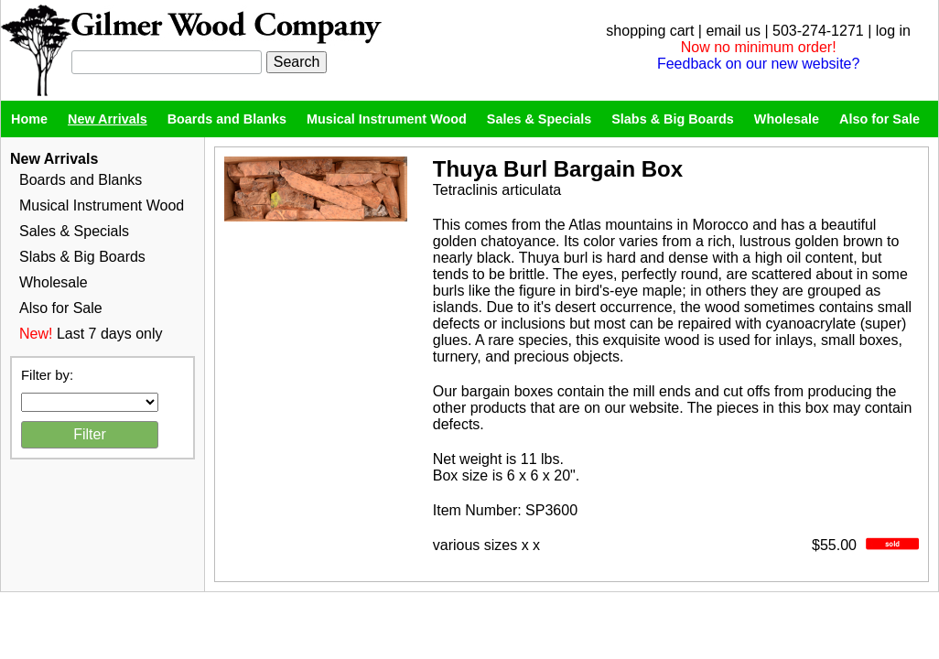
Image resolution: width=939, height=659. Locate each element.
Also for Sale (879, 119)
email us (733, 30)
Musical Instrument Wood (387, 119)
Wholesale (786, 119)
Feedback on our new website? (758, 63)
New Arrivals (107, 119)
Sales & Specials (539, 119)
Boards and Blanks (226, 119)
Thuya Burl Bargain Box (558, 169)
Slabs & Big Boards (672, 119)
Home (29, 119)
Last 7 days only (110, 333)
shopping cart (650, 30)
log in (893, 30)
